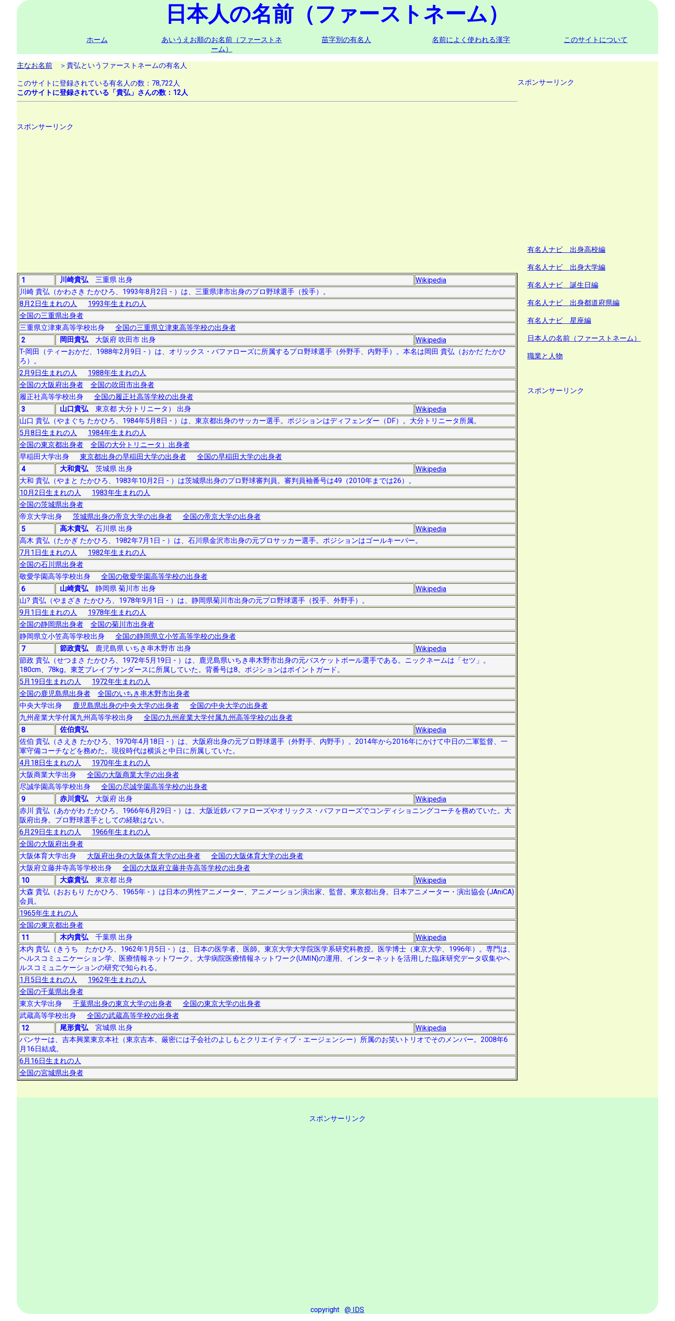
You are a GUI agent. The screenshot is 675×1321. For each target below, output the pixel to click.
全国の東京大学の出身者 (222, 1003)
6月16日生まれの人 (50, 1061)
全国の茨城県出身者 (51, 504)
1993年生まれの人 (117, 303)
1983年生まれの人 (121, 492)
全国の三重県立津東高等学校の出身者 (175, 327)
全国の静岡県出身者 (51, 624)
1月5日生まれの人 (48, 979)
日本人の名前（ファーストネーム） (584, 338)
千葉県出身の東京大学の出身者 (122, 1003)
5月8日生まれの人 (48, 433)
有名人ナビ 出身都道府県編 (573, 303)
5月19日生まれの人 (50, 681)
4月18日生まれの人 (50, 763)
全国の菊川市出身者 (122, 624)
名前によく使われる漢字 (471, 39)
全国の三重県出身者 (51, 315)
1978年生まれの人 (117, 612)
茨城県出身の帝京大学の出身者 (122, 516)
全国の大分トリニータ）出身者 (140, 444)
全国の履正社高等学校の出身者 (143, 397)
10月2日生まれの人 (50, 492)
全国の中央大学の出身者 (229, 705)
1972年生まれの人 (121, 681)
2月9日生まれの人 (48, 373)
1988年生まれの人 (117, 373)
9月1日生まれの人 (48, 612)
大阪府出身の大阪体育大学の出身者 (143, 856)
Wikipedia (431, 280)
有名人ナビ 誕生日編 (562, 285)
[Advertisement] (267, 194)
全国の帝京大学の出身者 (222, 516)
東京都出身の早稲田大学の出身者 (133, 456)
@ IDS (354, 1309)
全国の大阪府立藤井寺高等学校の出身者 (186, 868)
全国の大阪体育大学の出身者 (257, 856)
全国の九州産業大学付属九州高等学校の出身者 (218, 717)
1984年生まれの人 (117, 433)
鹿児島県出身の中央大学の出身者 (126, 705)
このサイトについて (596, 39)
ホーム (97, 39)
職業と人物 (545, 356)
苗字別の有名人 (346, 39)
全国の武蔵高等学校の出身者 (133, 1015)
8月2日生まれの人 (48, 303)
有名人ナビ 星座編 (559, 320)
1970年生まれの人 (121, 763)
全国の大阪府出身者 (51, 385)
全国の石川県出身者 (51, 564)
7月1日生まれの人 (48, 552)
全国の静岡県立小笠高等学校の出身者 (175, 636)
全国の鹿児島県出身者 (55, 693)
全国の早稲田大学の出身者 (239, 456)
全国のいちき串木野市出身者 (144, 693)
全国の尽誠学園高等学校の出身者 (154, 786)
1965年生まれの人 (49, 913)
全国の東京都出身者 (51, 444)
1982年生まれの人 (117, 552)
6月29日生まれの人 (50, 832)
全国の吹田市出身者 (122, 385)
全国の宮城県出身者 (51, 1073)
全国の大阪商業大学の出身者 (133, 775)
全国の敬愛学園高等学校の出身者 (154, 576)
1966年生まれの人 (121, 832)
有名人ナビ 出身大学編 (566, 267)
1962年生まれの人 (117, 979)
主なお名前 (34, 65)
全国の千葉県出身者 (51, 991)
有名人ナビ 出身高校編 (566, 249)
